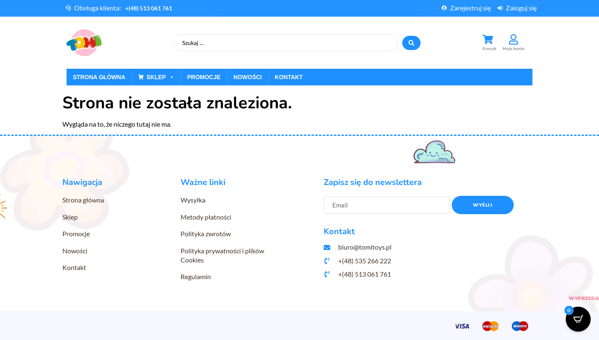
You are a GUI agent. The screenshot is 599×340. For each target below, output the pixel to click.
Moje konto (513, 49)
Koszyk (489, 49)
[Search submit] (411, 43)
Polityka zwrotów (206, 234)
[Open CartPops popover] (578, 319)
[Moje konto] (513, 39)
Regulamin (196, 276)
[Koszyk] (488, 39)
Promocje (203, 77)
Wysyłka (193, 200)
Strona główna (99, 77)
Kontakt (289, 77)
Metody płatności (206, 217)
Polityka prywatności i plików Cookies (222, 255)
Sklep (160, 77)
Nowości (247, 77)
